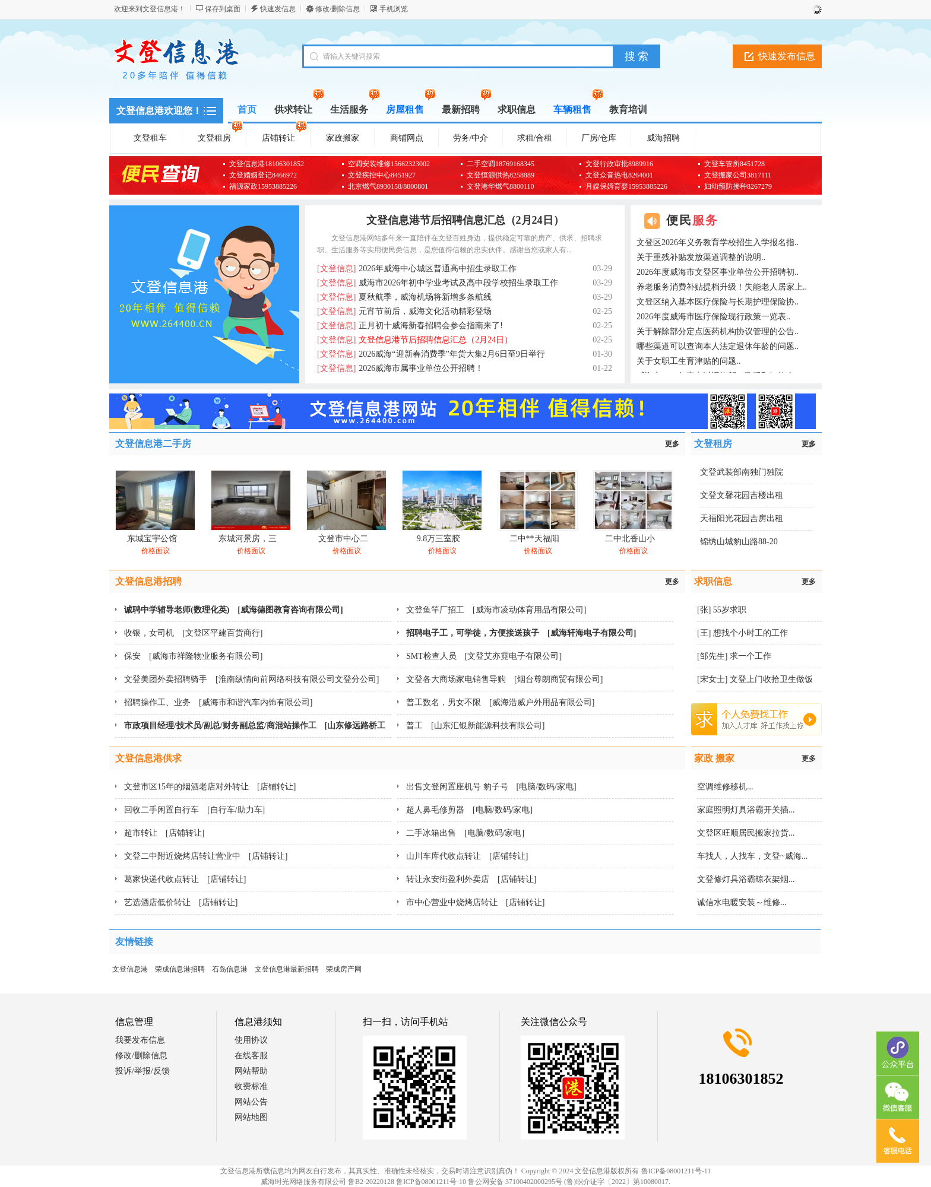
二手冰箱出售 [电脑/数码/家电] (465, 833)
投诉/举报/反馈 (142, 1071)
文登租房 (220, 135)
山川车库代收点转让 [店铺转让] (467, 856)
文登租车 (150, 138)
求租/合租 (535, 138)
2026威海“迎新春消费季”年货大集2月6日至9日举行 (431, 354)
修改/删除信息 (337, 9)
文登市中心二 (343, 538)
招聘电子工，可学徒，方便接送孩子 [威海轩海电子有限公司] (521, 633)
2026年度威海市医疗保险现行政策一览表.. (713, 316)
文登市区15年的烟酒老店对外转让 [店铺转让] (210, 786)
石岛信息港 (230, 969)
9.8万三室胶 (439, 538)
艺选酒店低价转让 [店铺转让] (181, 902)
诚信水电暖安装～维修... (742, 902)
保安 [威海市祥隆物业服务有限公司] (193, 656)
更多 (672, 444)
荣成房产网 (344, 969)
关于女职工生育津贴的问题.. (688, 361)
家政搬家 (342, 138)
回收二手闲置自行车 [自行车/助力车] (194, 809)
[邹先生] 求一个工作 (734, 656)
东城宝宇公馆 (152, 538)
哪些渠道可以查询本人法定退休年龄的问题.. (717, 346)
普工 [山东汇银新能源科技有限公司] (475, 725)
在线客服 (251, 1055)
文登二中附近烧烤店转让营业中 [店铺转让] (205, 856)
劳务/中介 (471, 138)
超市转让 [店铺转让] (164, 833)
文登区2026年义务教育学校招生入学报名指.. (717, 242)
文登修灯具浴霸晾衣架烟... (746, 879)
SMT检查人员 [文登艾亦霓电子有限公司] (484, 656)
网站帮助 (251, 1071)
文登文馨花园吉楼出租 (741, 495)
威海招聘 (663, 138)
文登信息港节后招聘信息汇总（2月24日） (465, 220)
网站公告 (251, 1101)
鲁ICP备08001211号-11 (676, 1171)
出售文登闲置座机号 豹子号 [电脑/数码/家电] (491, 786)
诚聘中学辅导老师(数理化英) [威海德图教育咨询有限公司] (233, 609)
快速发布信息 (786, 56)
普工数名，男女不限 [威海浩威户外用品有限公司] (500, 702)
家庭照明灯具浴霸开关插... (746, 809)
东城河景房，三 (247, 538)
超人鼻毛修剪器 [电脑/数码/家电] (469, 809)
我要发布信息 (140, 1040)
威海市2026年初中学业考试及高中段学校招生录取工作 (437, 282)
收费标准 (251, 1086)
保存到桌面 (222, 9)
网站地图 (251, 1117)
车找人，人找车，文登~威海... (752, 856)
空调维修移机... (725, 786)
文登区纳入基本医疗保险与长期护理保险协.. (717, 301)
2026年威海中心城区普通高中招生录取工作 (417, 268)
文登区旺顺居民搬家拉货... (746, 833)
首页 (247, 109)
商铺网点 (406, 138)
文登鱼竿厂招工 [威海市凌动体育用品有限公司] (496, 609)
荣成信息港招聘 (180, 969)
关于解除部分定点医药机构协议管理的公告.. (717, 331)
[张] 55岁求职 (721, 609)
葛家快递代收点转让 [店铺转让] (185, 879)
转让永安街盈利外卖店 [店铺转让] (471, 879)
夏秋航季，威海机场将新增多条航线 (404, 297)
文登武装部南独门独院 (741, 472)
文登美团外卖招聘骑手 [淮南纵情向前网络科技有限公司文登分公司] (251, 679)
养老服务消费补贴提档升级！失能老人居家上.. (721, 287)
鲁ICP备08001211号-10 (431, 1182)
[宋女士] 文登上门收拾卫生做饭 (755, 679)
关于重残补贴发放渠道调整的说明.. (700, 257)
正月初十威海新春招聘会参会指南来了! (410, 325)
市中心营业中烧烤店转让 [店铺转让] (475, 902)
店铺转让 (284, 135)
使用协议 (251, 1040)
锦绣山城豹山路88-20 (739, 541)
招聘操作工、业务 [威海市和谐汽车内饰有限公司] (218, 702)
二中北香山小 (630, 538)
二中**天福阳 (534, 538)
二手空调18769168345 (500, 164)
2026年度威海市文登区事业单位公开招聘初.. (717, 272)
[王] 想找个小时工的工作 (742, 633)
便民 (692, 220)
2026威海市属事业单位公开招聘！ (400, 368)
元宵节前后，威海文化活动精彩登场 (404, 311)
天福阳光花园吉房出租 (741, 518)
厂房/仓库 (599, 138)
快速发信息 (278, 9)
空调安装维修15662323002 (389, 164)
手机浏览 (393, 9)
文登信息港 (130, 969)
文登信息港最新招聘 (287, 969)
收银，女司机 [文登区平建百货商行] (193, 633)
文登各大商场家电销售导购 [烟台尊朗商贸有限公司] (504, 679)
